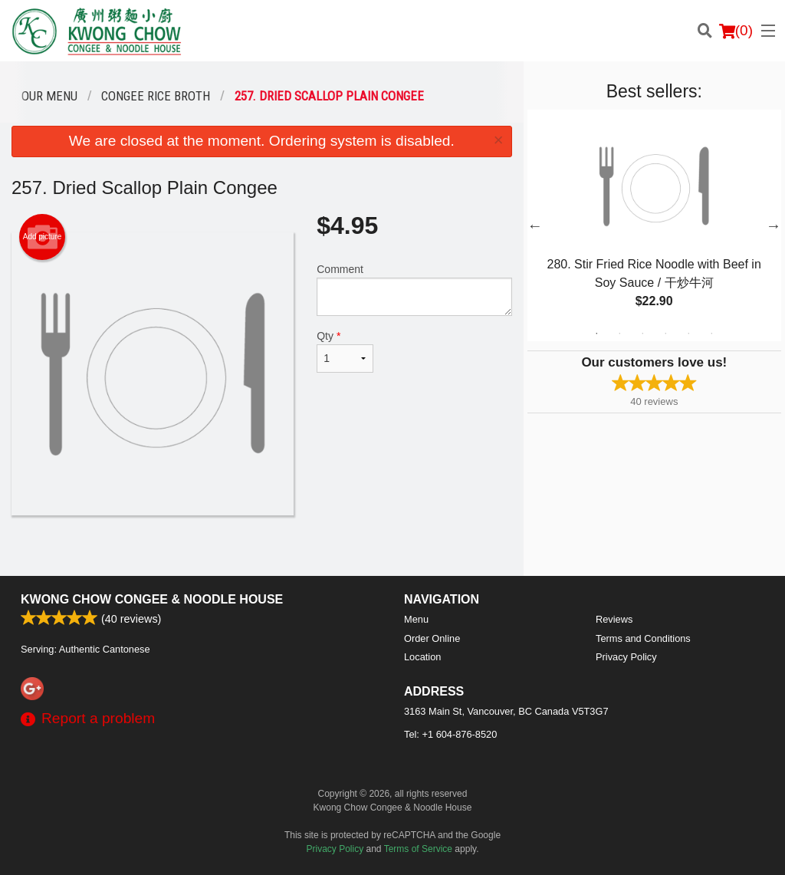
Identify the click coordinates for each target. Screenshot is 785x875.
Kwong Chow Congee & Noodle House (152, 599)
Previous (535, 225)
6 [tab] (711, 333)
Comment (414, 289)
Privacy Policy (626, 657)
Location (422, 657)
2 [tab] (619, 333)
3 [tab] (642, 333)
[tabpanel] (654, 225)
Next (773, 225)
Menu (416, 619)
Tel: (450, 734)
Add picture (42, 237)
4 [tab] (665, 333)
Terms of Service (418, 849)
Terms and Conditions (643, 638)
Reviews (614, 619)
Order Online (432, 638)
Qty (345, 351)
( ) (736, 30)
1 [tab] (596, 333)
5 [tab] (688, 333)
